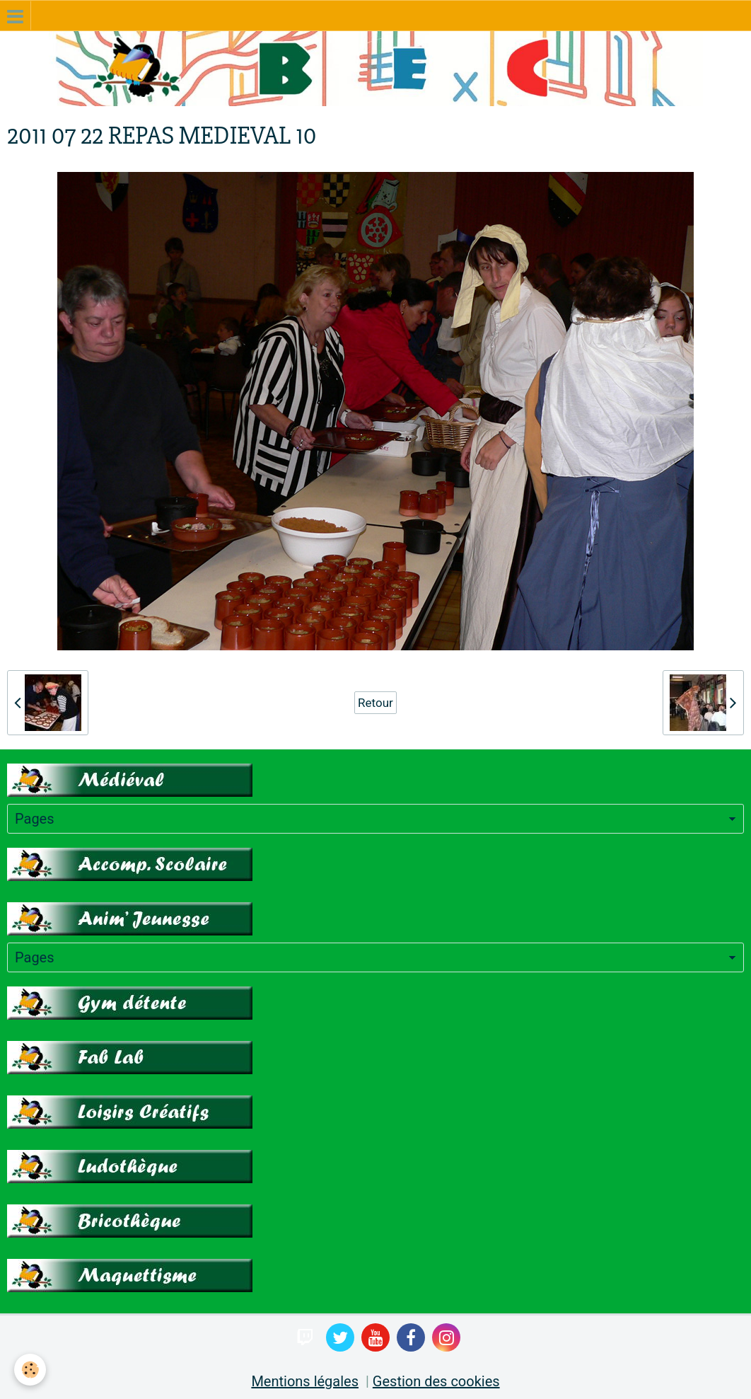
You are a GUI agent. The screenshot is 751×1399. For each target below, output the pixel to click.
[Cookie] (30, 1370)
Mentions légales (305, 1381)
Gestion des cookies (436, 1381)
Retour (375, 703)
